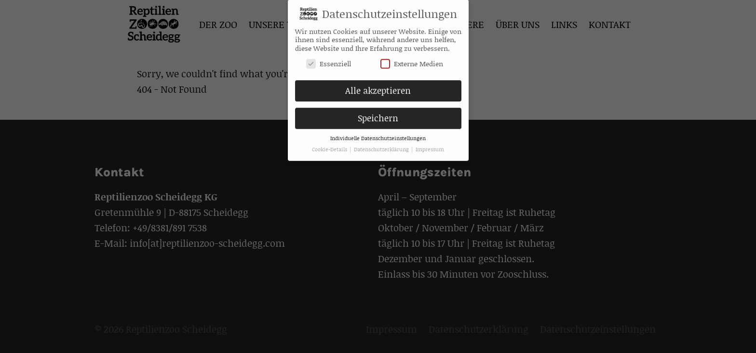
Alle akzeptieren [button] (378, 87)
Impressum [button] (430, 146)
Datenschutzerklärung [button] (382, 146)
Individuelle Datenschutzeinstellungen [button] (378, 135)
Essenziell (328, 59)
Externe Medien (411, 59)
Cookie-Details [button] (330, 146)
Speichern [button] (378, 114)
